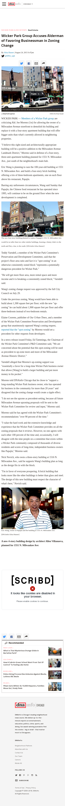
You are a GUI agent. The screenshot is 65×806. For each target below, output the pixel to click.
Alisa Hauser (9, 53)
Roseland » (8, 671)
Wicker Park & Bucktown (14, 30)
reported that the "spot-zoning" (16, 329)
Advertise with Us (21, 749)
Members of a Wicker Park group (37, 118)
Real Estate (33, 30)
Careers (17, 759)
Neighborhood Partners (23, 745)
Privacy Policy (31, 787)
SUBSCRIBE (22, 780)
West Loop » (8, 648)
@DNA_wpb (10, 56)
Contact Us (19, 752)
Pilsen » (6, 683)
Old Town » (8, 659)
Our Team (18, 756)
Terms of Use (19, 787)
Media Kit (18, 763)
